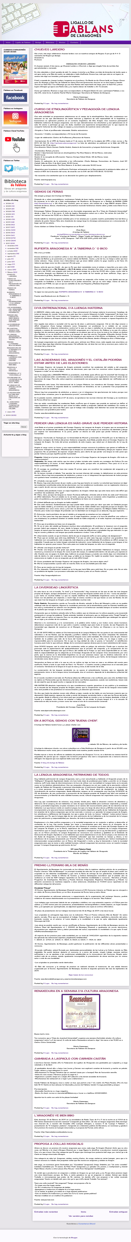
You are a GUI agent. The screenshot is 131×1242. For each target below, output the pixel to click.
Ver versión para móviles (81, 1216)
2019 (8, 222)
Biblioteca (50, 42)
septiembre (11, 253)
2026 (9, 203)
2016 (8, 230)
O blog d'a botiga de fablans (52, 763)
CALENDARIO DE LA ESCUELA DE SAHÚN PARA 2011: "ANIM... (14, 380)
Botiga (38, 42)
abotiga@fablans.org (64, 234)
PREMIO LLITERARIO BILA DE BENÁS (61, 865)
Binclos (62, 42)
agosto (10, 256)
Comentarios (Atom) (86, 1224)
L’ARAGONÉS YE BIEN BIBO (54, 1115)
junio (9, 261)
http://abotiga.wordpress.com (95, 234)
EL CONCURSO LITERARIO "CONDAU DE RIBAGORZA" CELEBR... (13, 405)
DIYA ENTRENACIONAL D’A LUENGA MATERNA (68, 307)
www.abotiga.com (77, 234)
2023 (8, 211)
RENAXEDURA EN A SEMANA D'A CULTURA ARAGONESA (76, 990)
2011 (8, 243)
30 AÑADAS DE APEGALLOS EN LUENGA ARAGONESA (14, 387)
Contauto (74, 42)
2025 (9, 206)
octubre (10, 251)
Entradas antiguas (118, 1212)
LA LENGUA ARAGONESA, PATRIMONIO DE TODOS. (71, 774)
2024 (8, 209)
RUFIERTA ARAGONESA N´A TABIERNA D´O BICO (70, 248)
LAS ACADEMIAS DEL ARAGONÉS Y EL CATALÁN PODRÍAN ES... (14, 310)
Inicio (83, 1212)
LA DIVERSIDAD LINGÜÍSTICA (56, 587)
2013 (8, 238)
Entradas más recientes (46, 1212)
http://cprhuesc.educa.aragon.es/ (63, 143)
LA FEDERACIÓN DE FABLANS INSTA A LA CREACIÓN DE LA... (13, 396)
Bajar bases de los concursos (81, 975)
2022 (9, 214)
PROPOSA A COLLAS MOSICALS (58, 1143)
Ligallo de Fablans (22, 42)
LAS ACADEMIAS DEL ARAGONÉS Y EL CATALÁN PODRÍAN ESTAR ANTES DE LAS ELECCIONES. (78, 361)
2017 (8, 227)
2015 (8, 233)
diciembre (11, 245)
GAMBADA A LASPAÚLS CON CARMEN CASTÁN (70, 1058)
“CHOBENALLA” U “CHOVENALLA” (14, 374)
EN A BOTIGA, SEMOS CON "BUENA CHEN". (66, 720)
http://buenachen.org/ (43, 203)
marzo (9, 269)
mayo (9, 264)
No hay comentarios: (60, 103)
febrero (10, 272)
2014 (8, 235)
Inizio (8, 42)
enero (9, 412)
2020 (9, 219)
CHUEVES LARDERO (49, 49)
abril (9, 267)
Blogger (74, 1237)
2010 (8, 415)
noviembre (11, 248)
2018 (8, 225)
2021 (8, 217)
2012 (8, 240)
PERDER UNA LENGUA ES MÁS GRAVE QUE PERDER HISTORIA (80, 423)
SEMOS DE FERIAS (48, 191)
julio (9, 259)
